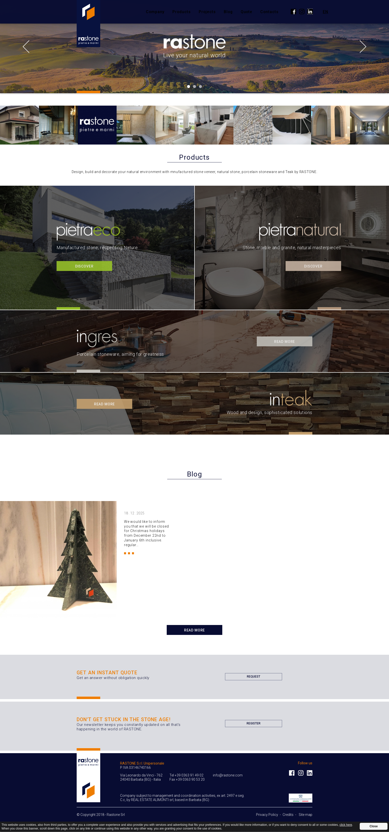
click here (345, 825)
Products (181, 11)
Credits (288, 815)
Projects (207, 11)
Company (155, 11)
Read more (194, 630)
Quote (247, 11)
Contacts (269, 11)
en (325, 11)
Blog (228, 11)
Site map (305, 815)
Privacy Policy (267, 815)
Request (253, 678)
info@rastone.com (228, 775)
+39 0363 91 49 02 (189, 775)
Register (253, 724)
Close (374, 826)
